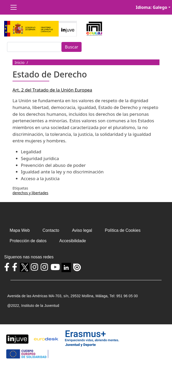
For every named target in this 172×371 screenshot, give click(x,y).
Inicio (19, 62)
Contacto (50, 230)
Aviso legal (82, 230)
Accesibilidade (72, 241)
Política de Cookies (122, 230)
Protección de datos (28, 241)
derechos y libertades (30, 192)
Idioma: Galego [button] (151, 7)
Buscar (71, 47)
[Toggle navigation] (13, 7)
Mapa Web (20, 230)
